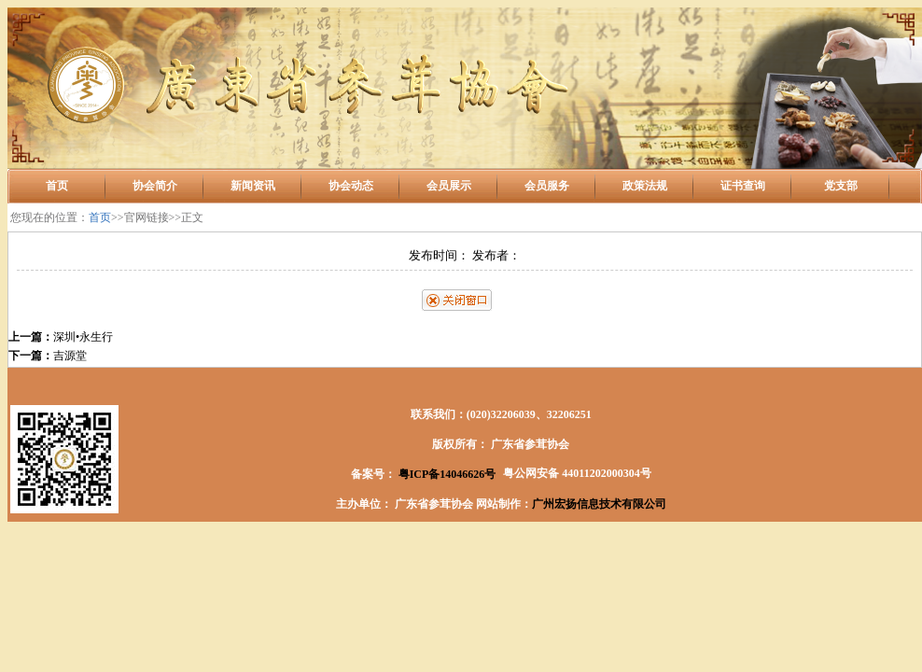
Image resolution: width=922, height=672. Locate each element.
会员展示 (448, 185)
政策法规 (644, 185)
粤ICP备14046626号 (446, 474)
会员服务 (546, 185)
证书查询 (742, 185)
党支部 (841, 185)
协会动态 (350, 185)
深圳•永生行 (83, 336)
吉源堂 (70, 355)
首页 (57, 185)
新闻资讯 (252, 185)
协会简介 (155, 185)
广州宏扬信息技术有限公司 (599, 504)
